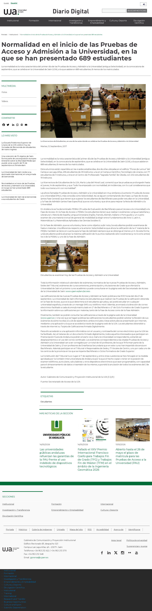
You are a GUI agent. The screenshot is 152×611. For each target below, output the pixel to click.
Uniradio (61, 529)
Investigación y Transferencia (16, 510)
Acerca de (119, 529)
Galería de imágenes (42, 529)
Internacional (107, 504)
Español (14, 3)
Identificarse (134, 529)
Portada (4, 34)
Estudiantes (46, 402)
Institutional (9, 590)
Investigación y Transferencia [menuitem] (76, 22)
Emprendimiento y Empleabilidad (67, 510)
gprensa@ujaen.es (39, 557)
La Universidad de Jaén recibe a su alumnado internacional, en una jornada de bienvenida (19, 174)
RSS (90, 529)
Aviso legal (116, 540)
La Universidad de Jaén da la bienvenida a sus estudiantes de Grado (19, 198)
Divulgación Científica (12, 516)
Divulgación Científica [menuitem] (139, 22)
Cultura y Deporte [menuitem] (118, 21)
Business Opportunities (15, 602)
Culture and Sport (12, 605)
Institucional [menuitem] (13, 21)
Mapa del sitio (76, 529)
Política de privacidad (136, 540)
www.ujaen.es (47, 318)
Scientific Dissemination (15, 607)
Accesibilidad (102, 529)
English (6, 3)
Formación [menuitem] (34, 21)
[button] (93, 112)
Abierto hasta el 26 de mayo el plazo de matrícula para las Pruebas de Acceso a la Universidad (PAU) (131, 456)
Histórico (23, 529)
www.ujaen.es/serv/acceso (78, 291)
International (10, 596)
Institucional (13, 34)
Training (8, 593)
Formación (56, 504)
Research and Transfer (14, 599)
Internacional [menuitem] (55, 21)
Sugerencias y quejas (137, 546)
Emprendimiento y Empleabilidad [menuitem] (97, 22)
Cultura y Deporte (109, 510)
